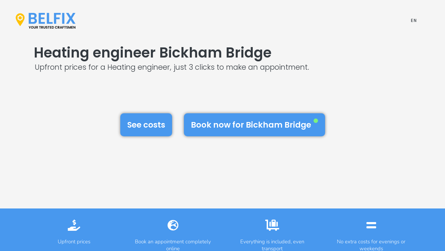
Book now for (254, 124)
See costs (146, 124)
